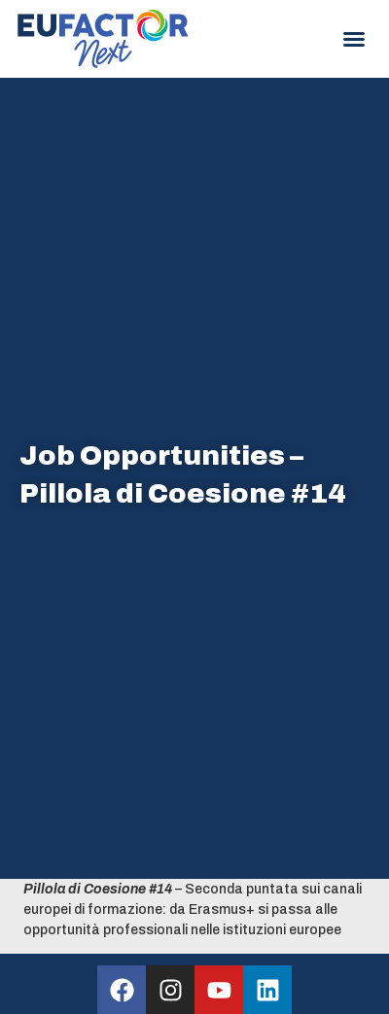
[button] (353, 38)
